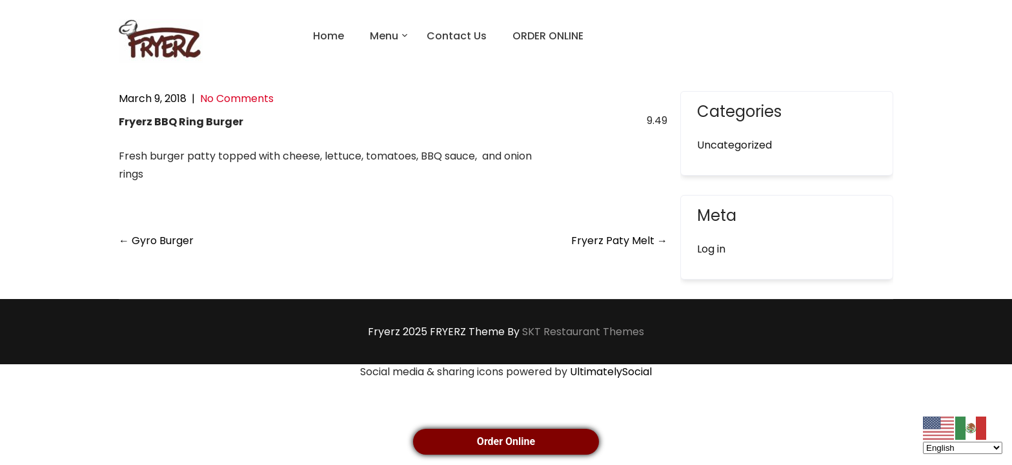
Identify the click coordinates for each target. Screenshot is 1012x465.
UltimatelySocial (611, 371)
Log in (711, 249)
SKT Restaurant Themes (583, 331)
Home (328, 35)
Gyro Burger (156, 240)
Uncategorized (734, 145)
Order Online (506, 441)
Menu (384, 35)
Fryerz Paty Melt (619, 240)
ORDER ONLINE (547, 35)
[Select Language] (962, 448)
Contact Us (457, 35)
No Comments (237, 98)
